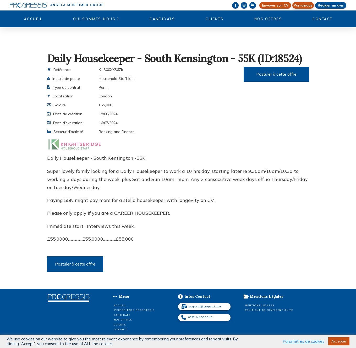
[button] (303, 5)
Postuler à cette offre (276, 74)
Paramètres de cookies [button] (303, 341)
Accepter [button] (338, 341)
